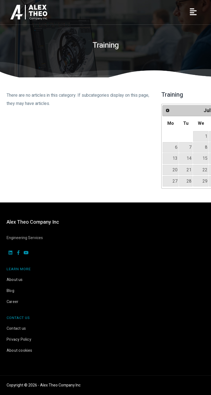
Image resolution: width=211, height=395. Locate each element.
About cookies (19, 350)
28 (189, 181)
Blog (10, 291)
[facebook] (18, 253)
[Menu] (193, 12)
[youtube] (26, 253)
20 (175, 170)
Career (12, 302)
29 (204, 181)
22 (204, 170)
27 (175, 181)
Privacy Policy (19, 339)
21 (189, 170)
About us (15, 280)
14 (189, 158)
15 (204, 158)
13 (175, 158)
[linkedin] (10, 253)
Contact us (16, 328)
